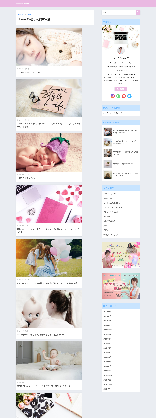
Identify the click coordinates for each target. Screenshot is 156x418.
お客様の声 (107, 199)
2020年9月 (107, 337)
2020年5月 (107, 356)
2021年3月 (107, 314)
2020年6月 (107, 351)
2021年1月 (107, 323)
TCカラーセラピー (110, 194)
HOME (78, 409)
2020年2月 (107, 370)
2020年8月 (107, 342)
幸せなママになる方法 (112, 237)
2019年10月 (108, 389)
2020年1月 (107, 375)
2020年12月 (108, 328)
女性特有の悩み (109, 222)
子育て (106, 232)
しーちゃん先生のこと (112, 204)
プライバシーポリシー (78, 412)
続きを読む (120, 89)
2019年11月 (108, 384)
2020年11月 (108, 333)
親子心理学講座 (25, 3)
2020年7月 (107, 347)
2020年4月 (107, 361)
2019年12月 (108, 380)
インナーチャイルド (111, 213)
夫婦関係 (107, 218)
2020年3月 (107, 366)
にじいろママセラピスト (113, 208)
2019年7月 (107, 394)
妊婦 (105, 227)
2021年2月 (107, 318)
